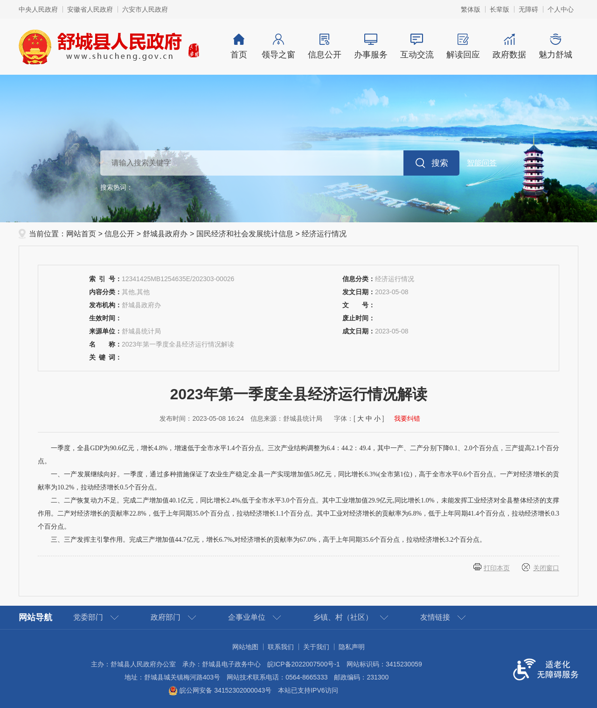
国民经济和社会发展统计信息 (244, 234)
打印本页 (497, 568)
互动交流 (417, 46)
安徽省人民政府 (90, 9)
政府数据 (509, 46)
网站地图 (245, 647)
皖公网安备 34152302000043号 (219, 690)
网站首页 (81, 234)
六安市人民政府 (145, 9)
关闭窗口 (546, 568)
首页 (238, 46)
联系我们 (281, 647)
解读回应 (463, 46)
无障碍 (528, 9)
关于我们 (316, 647)
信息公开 (324, 46)
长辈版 (499, 9)
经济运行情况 (324, 234)
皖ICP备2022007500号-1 (303, 664)
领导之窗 (278, 46)
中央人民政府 (38, 9)
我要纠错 (407, 418)
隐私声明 (352, 647)
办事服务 (370, 46)
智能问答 (482, 163)
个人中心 (561, 9)
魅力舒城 (555, 46)
